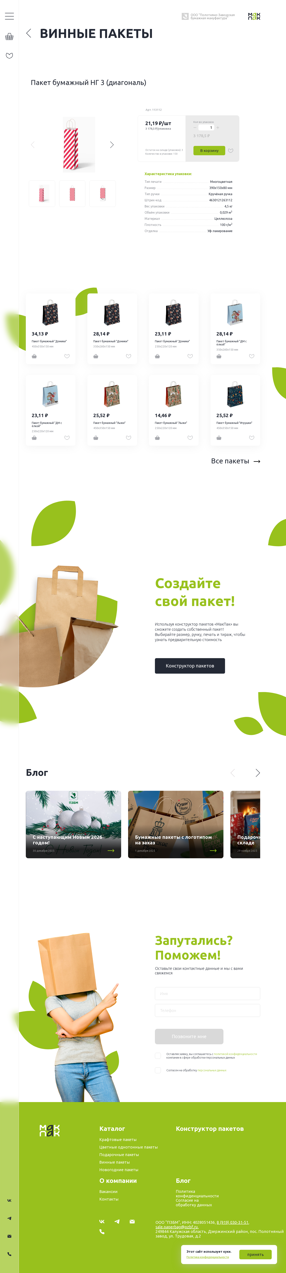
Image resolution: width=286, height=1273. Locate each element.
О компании (118, 1180)
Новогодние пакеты (118, 1169)
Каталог (112, 1128)
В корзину (209, 150)
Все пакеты (235, 461)
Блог (183, 1180)
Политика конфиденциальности (207, 1257)
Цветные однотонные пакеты (128, 1147)
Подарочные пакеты (119, 1154)
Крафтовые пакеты (118, 1139)
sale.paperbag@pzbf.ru (177, 1227)
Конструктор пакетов (190, 665)
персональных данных (212, 1070)
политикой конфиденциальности (235, 1054)
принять (255, 1254)
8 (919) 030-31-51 (232, 1222)
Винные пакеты (89, 33)
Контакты (109, 1199)
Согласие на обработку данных (194, 1202)
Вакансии (108, 1191)
